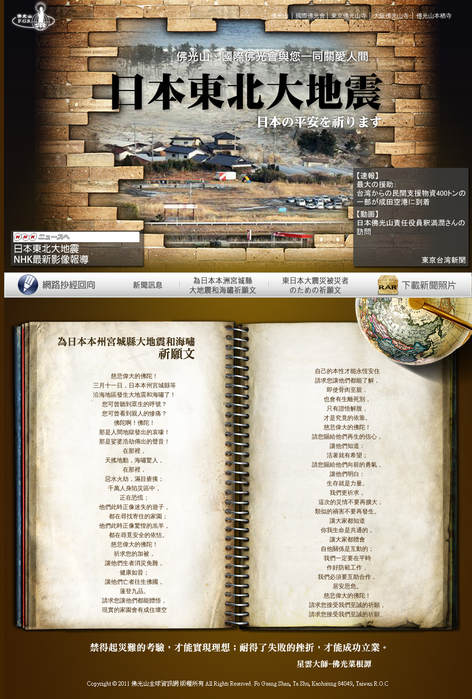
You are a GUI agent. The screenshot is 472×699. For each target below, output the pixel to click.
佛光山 (280, 15)
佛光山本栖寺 (434, 15)
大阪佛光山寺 (391, 15)
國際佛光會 (310, 15)
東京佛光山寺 (349, 15)
